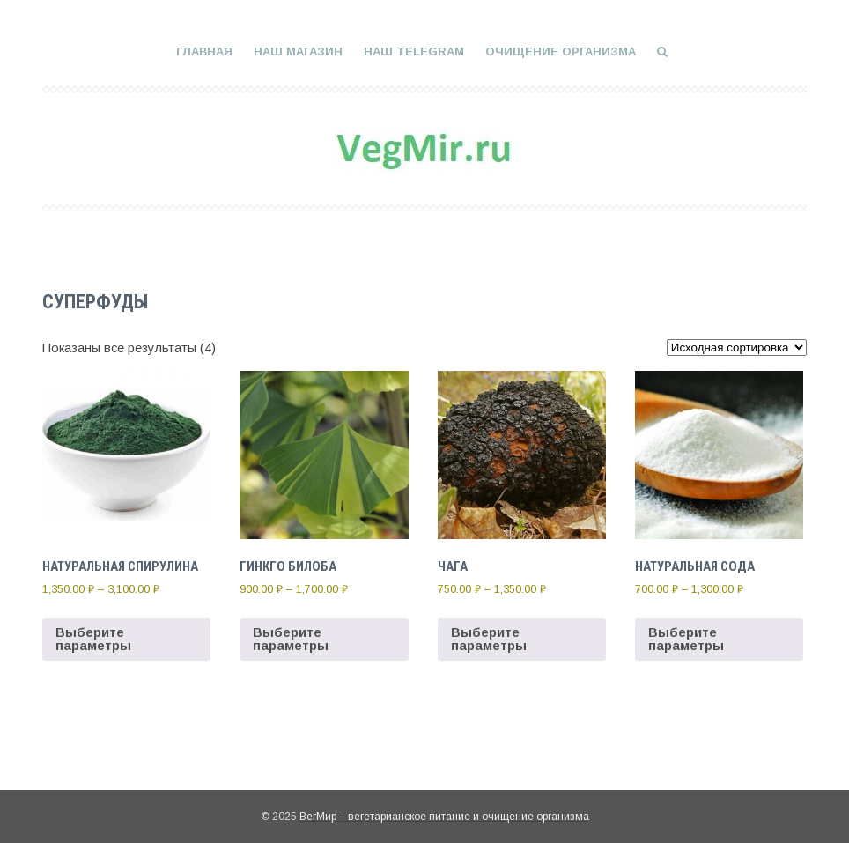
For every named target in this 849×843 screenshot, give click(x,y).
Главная (204, 51)
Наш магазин (298, 51)
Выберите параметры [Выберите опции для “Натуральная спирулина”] (93, 638)
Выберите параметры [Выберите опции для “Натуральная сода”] (686, 638)
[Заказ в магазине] (737, 347)
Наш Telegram (414, 51)
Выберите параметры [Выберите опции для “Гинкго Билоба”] (291, 638)
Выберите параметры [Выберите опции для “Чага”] (488, 638)
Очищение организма (560, 51)
